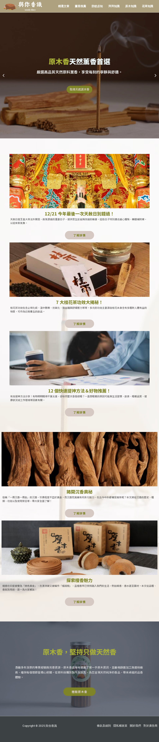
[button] (3, 76)
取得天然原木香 (79, 89)
